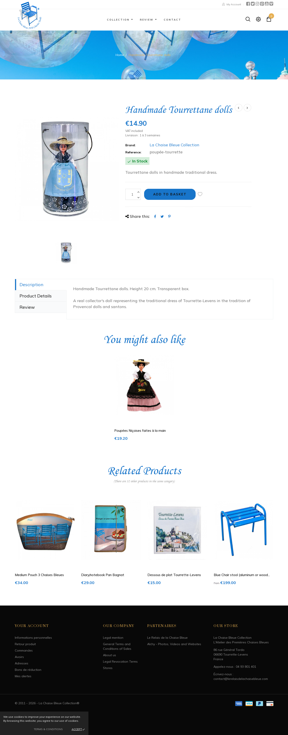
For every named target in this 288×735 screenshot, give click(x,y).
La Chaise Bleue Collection (174, 144)
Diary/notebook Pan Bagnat (102, 575)
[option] (67, 169)
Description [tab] (31, 284)
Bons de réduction (28, 670)
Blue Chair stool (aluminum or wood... (242, 575)
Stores (108, 668)
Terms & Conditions (48, 729)
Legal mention (113, 638)
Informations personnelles (33, 638)
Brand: (130, 145)
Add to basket (170, 194)
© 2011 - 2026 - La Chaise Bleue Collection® (47, 703)
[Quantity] (133, 194)
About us (109, 655)
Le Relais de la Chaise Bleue (167, 638)
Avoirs (19, 657)
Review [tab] (27, 307)
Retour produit (25, 644)
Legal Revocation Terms (120, 662)
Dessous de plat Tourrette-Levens (174, 575)
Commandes (24, 650)
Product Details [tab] (35, 296)
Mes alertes (23, 676)
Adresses (21, 663)
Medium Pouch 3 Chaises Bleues (39, 575)
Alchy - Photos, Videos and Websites (174, 644)
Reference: (133, 152)
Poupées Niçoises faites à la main (140, 430)
